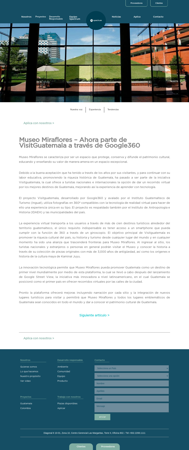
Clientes (159, 3)
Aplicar (61, 408)
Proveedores (137, 3)
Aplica (137, 17)
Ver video (25, 381)
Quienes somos (28, 367)
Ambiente (62, 367)
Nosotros (26, 17)
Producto (62, 381)
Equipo (61, 376)
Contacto (158, 17)
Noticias (116, 17)
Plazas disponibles (67, 404)
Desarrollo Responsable (56, 18)
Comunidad (63, 372)
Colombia (25, 408)
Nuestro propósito (30, 376)
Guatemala (26, 404)
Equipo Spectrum (74, 18)
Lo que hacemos (29, 372)
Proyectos (40, 17)
